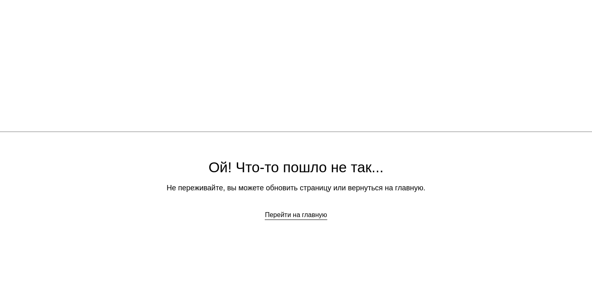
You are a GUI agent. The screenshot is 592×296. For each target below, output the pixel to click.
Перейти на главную (296, 214)
